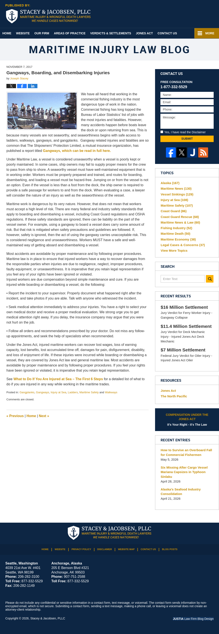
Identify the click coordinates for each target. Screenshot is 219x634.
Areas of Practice (70, 33)
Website (23, 33)
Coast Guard (173, 211)
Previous (15, 416)
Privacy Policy (81, 549)
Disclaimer (104, 549)
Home (6, 33)
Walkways (111, 392)
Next (44, 416)
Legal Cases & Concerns (183, 245)
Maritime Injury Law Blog (48, 13)
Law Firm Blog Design (193, 618)
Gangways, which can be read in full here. (77, 151)
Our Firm (41, 33)
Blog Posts (170, 549)
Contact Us (167, 33)
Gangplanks (26, 392)
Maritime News (176, 188)
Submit (187, 138)
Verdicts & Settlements (110, 33)
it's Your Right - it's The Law (187, 419)
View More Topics (174, 250)
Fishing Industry (176, 228)
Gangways (42, 392)
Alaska (170, 183)
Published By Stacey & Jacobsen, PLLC (195, 14)
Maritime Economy (178, 239)
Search (209, 279)
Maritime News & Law (180, 222)
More (209, 33)
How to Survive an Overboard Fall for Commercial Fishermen (186, 452)
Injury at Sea (58, 392)
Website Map (126, 549)
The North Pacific (174, 396)
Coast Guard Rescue (180, 217)
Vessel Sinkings (177, 194)
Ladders (73, 392)
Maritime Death (175, 233)
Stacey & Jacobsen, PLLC (47, 618)
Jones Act (144, 33)
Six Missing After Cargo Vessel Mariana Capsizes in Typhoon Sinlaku (184, 472)
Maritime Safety (89, 392)
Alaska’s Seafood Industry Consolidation (181, 491)
